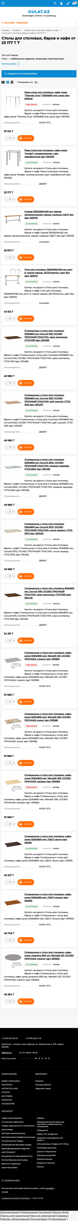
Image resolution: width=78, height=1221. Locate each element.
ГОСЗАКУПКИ (8, 1104)
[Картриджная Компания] (36, 1212)
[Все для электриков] (43, 1215)
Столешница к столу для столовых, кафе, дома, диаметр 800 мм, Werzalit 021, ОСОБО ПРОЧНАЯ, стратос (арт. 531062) (49, 955)
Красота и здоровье (11, 1164)
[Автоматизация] (10, 1212)
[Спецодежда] (57, 1219)
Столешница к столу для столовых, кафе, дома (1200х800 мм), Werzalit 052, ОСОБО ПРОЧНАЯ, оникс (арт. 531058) (47, 717)
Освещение (42, 1130)
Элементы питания (46, 1163)
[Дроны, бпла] (60, 1212)
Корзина (39, 1081)
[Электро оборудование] (15, 1219)
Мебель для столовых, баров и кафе (41, 30)
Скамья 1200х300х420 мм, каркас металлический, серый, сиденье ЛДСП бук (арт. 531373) (49, 214)
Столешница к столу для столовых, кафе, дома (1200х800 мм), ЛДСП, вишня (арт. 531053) (47, 897)
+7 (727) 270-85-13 (10, 1038)
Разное (40, 1167)
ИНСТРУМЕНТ (8, 1152)
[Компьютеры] (38, 1219)
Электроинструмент (46, 1155)
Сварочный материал (12, 1118)
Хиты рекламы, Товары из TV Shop (53, 1144)
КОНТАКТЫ (7, 1085)
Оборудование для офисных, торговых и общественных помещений (50, 1124)
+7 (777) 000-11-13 (33, 1038)
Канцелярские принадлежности (17, 1156)
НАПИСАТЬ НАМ (10, 1088)
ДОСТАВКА (7, 1096)
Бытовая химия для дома (13, 1133)
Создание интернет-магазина (16, 1198)
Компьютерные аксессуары (15, 1160)
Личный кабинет (43, 1085)
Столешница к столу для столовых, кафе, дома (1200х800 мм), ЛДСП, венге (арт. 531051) (47, 839)
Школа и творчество (46, 1151)
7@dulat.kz (7, 1053)
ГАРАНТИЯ (7, 1100)
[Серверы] (62, 1215)
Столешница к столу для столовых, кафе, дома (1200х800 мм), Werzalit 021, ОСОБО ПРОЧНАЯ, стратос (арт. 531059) (47, 655)
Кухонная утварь (9, 1167)
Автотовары (7, 1129)
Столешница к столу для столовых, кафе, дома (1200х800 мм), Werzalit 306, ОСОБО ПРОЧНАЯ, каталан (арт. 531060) (47, 778)
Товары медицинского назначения (18, 1126)
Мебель (16, 30)
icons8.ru (50, 1188)
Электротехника (44, 1159)
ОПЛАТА (6, 1092)
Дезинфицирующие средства (15, 1148)
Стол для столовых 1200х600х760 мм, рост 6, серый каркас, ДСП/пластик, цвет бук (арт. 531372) (48, 272)
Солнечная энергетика (12, 1122)
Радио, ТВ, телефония (47, 1134)
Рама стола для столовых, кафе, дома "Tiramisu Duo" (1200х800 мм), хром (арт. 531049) (47, 95)
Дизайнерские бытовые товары (16, 1145)
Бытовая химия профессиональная (18, 1137)
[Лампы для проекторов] (15, 1215)
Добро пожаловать (11, 1081)
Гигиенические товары (12, 1141)
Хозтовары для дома (46, 1148)
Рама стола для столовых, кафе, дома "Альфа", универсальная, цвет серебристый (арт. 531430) (45, 153)
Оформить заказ (43, 1088)
